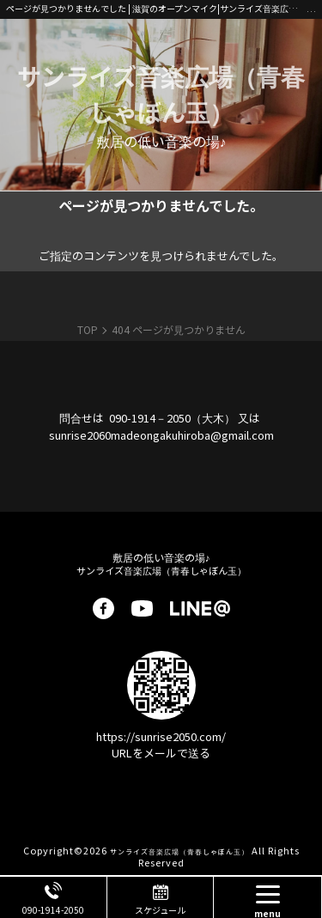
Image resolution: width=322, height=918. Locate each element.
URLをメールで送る (161, 753)
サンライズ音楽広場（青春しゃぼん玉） (161, 93)
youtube (142, 608)
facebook (103, 608)
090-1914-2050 (53, 909)
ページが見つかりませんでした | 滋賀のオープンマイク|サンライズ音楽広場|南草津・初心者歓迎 (156, 8)
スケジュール (160, 909)
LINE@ (200, 608)
